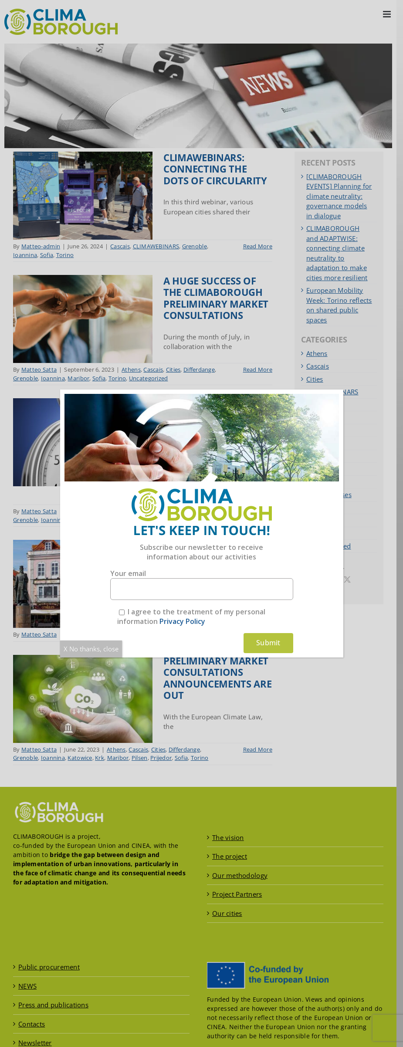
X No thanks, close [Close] (91, 648)
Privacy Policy (182, 621)
